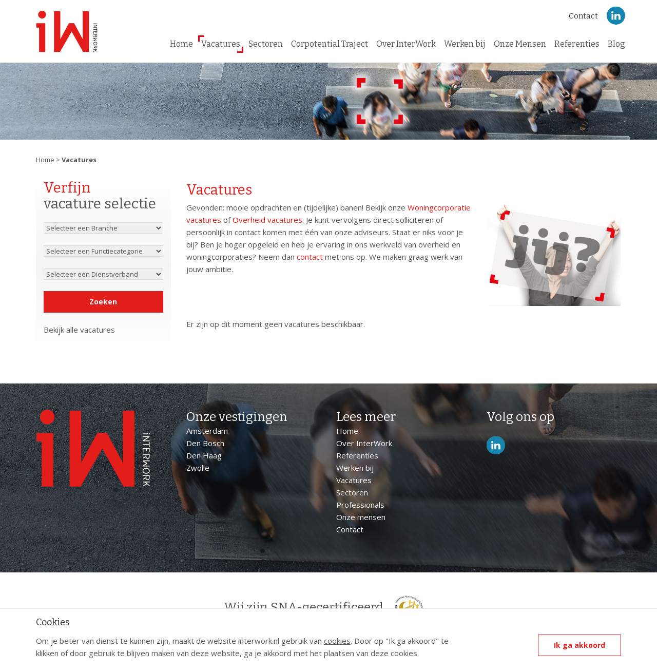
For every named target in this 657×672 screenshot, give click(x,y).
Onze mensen (360, 517)
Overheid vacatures (267, 220)
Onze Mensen (520, 44)
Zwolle (197, 468)
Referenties (577, 44)
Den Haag (204, 455)
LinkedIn (616, 15)
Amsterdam (207, 431)
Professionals (360, 505)
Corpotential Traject (329, 44)
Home (181, 44)
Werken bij (465, 44)
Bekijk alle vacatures (79, 329)
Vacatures (220, 44)
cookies (337, 641)
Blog (616, 44)
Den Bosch (205, 443)
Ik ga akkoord (579, 645)
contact (310, 257)
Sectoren (265, 44)
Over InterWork (406, 44)
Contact (583, 16)
